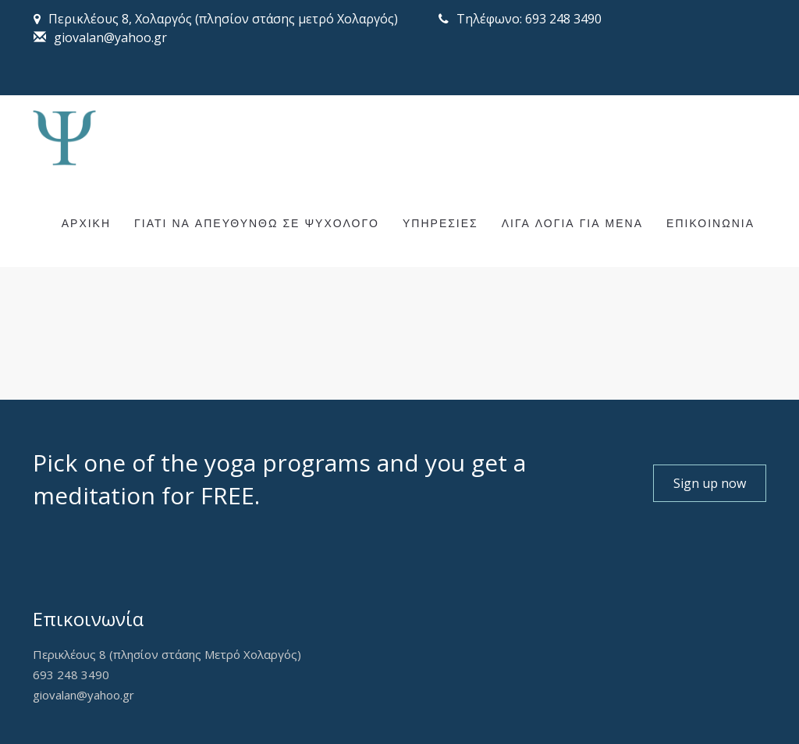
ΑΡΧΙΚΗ (86, 224)
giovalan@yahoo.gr (83, 695)
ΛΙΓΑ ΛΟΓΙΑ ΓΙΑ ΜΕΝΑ (572, 224)
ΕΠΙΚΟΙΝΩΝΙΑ (710, 224)
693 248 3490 (71, 674)
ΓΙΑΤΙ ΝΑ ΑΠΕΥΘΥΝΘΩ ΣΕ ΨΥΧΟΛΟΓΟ (256, 224)
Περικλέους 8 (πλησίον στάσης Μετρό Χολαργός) (167, 654)
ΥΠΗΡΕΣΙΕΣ (440, 224)
